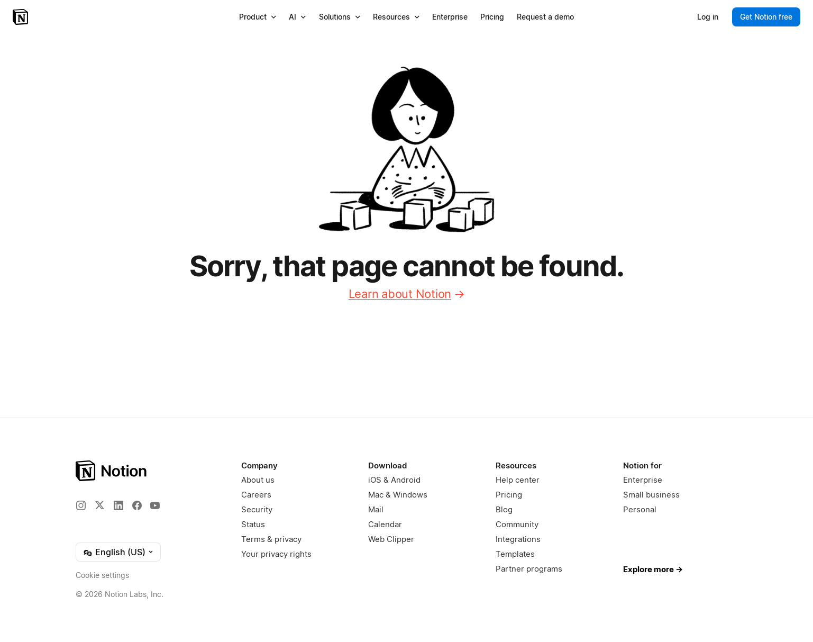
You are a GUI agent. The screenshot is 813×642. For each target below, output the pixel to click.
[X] (99, 505)
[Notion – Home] (21, 17)
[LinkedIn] (118, 505)
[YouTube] (155, 505)
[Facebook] (137, 505)
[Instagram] (80, 505)
